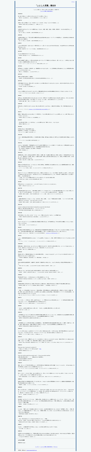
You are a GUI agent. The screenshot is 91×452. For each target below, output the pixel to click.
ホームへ (56, 446)
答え (40, 348)
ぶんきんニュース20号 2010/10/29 (51, 233)
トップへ (37, 446)
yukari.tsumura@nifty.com (32, 450)
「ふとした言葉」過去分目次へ (46, 11)
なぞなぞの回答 (21, 440)
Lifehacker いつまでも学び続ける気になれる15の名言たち (38, 109)
